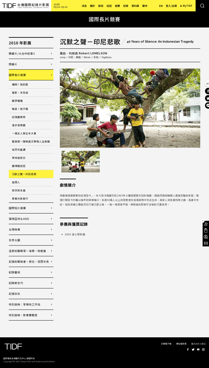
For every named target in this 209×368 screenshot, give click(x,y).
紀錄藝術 (14, 272)
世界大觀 (14, 240)
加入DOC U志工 (198, 343)
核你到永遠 (19, 190)
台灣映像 (14, 229)
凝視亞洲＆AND (19, 219)
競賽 (117, 5)
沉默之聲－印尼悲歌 (24, 174)
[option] (130, 108)
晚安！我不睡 (20, 109)
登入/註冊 (171, 6)
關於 (92, 5)
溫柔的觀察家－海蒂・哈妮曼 (27, 251)
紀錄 (125, 5)
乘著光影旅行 (20, 198)
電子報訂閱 (206, 243)
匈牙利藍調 (19, 149)
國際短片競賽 (17, 208)
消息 (84, 5)
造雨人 (16, 182)
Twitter (193, 349)
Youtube (198, 349)
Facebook (187, 349)
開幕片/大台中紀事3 (22, 53)
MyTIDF (187, 6)
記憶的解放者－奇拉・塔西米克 (29, 261)
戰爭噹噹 (17, 101)
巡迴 (109, 5)
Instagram (203, 349)
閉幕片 (13, 64)
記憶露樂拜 (19, 117)
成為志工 (206, 237)
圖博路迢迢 (19, 166)
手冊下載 (206, 230)
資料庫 (135, 5)
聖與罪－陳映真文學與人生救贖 (31, 141)
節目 (100, 5)
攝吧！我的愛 (20, 84)
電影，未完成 (20, 92)
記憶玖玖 (14, 294)
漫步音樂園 (19, 125)
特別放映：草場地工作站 (24, 304)
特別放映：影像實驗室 (23, 315)
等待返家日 (19, 158)
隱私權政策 (181, 343)
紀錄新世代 (16, 283)
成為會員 (206, 224)
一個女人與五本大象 (24, 133)
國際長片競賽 (17, 75)
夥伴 (144, 5)
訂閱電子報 (166, 343)
